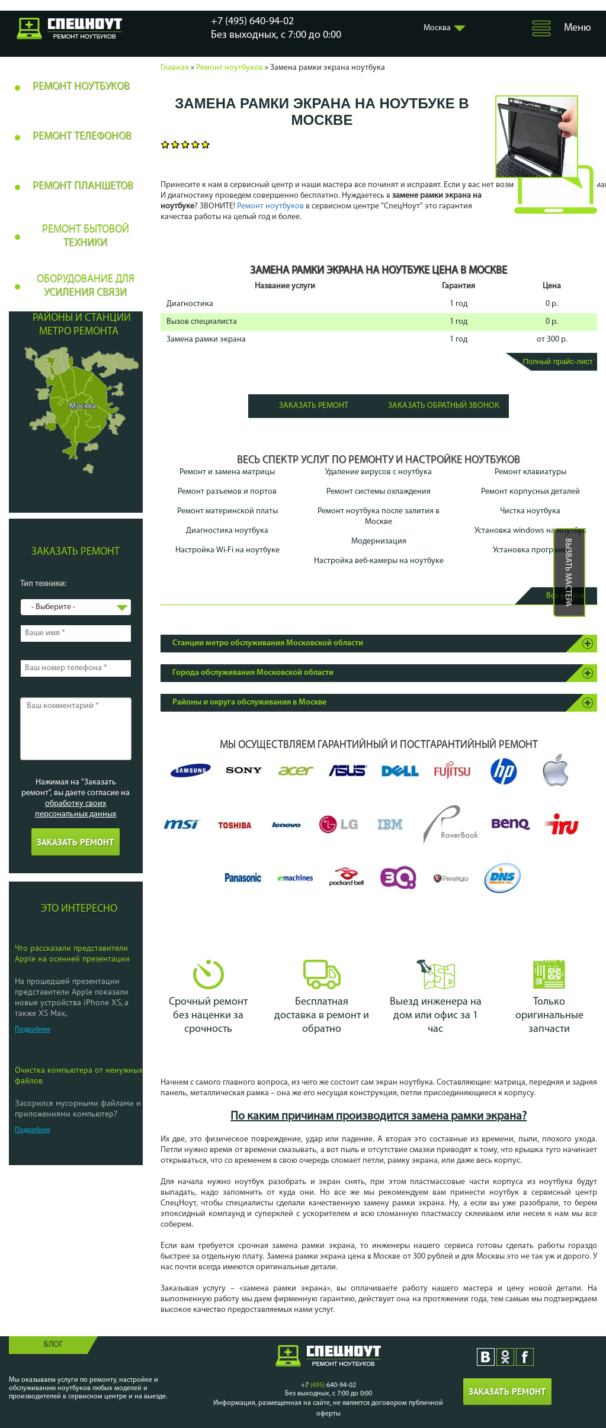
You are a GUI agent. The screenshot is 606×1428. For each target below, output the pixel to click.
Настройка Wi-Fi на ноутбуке (227, 550)
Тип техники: (43, 584)
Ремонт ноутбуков (229, 67)
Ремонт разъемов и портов (227, 491)
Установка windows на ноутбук (530, 530)
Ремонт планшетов (83, 186)
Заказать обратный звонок (443, 405)
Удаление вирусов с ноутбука (378, 472)
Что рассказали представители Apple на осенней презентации (72, 953)
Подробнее (32, 1029)
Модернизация (378, 541)
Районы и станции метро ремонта (82, 325)
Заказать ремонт (313, 405)
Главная (175, 67)
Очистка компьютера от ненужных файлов (79, 1075)
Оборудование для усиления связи (85, 286)
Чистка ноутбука (530, 511)
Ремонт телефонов (82, 136)
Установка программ (530, 550)
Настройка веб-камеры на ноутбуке (379, 561)
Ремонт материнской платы (227, 511)
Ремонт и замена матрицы (227, 472)
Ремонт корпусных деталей (530, 491)
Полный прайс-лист (557, 361)
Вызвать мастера (567, 572)
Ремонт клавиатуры (530, 472)
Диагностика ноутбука (227, 530)
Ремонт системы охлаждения (378, 491)
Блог (53, 1344)
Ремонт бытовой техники (85, 236)
